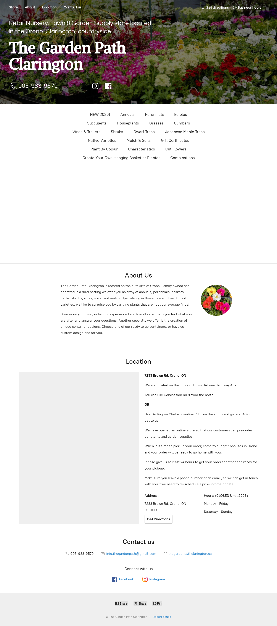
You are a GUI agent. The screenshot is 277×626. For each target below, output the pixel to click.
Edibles (180, 114)
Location (49, 7)
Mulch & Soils (139, 140)
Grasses (156, 123)
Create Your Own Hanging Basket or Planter (121, 157)
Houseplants (128, 123)
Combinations (182, 157)
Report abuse (162, 617)
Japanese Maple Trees (185, 131)
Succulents (96, 123)
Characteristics (141, 149)
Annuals (127, 114)
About (30, 7)
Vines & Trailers (86, 131)
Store (13, 7)
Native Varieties (102, 140)
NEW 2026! (100, 114)
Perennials (154, 114)
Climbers (182, 123)
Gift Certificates (175, 140)
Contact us (73, 7)
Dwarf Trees (144, 131)
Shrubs (117, 131)
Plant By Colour (104, 149)
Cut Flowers (176, 149)
